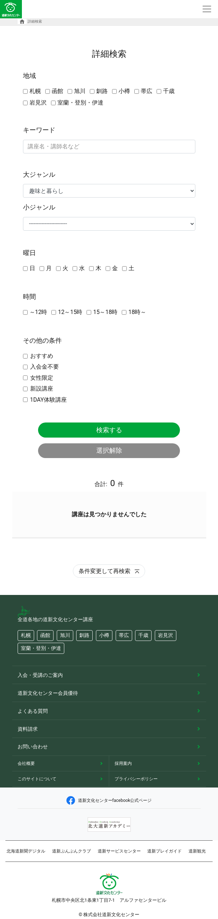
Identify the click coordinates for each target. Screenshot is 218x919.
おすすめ (41, 355)
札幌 (35, 91)
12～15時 (70, 312)
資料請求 (28, 729)
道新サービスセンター (119, 851)
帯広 (146, 91)
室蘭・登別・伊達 (80, 102)
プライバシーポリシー (136, 778)
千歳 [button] (143, 635)
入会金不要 (44, 366)
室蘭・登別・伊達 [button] (41, 648)
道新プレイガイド (164, 851)
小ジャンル (39, 207)
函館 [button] (45, 635)
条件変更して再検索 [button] (109, 571)
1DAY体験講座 (48, 399)
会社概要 (26, 763)
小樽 (124, 91)
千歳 (169, 91)
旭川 (79, 91)
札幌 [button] (26, 635)
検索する (109, 430)
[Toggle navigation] (206, 9)
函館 (57, 91)
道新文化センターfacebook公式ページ (109, 800)
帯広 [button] (124, 635)
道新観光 (197, 851)
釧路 (102, 91)
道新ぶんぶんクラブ (71, 851)
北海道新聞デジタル (25, 851)
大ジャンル (39, 174)
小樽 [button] (104, 635)
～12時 (38, 312)
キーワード (39, 130)
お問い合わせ (33, 746)
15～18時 (105, 312)
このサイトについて (37, 778)
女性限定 (41, 377)
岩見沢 (38, 102)
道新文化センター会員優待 (48, 693)
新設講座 (41, 388)
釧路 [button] (84, 635)
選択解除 (109, 450)
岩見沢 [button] (165, 635)
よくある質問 (33, 711)
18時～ (137, 312)
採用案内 (123, 763)
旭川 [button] (65, 635)
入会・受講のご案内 (40, 675)
